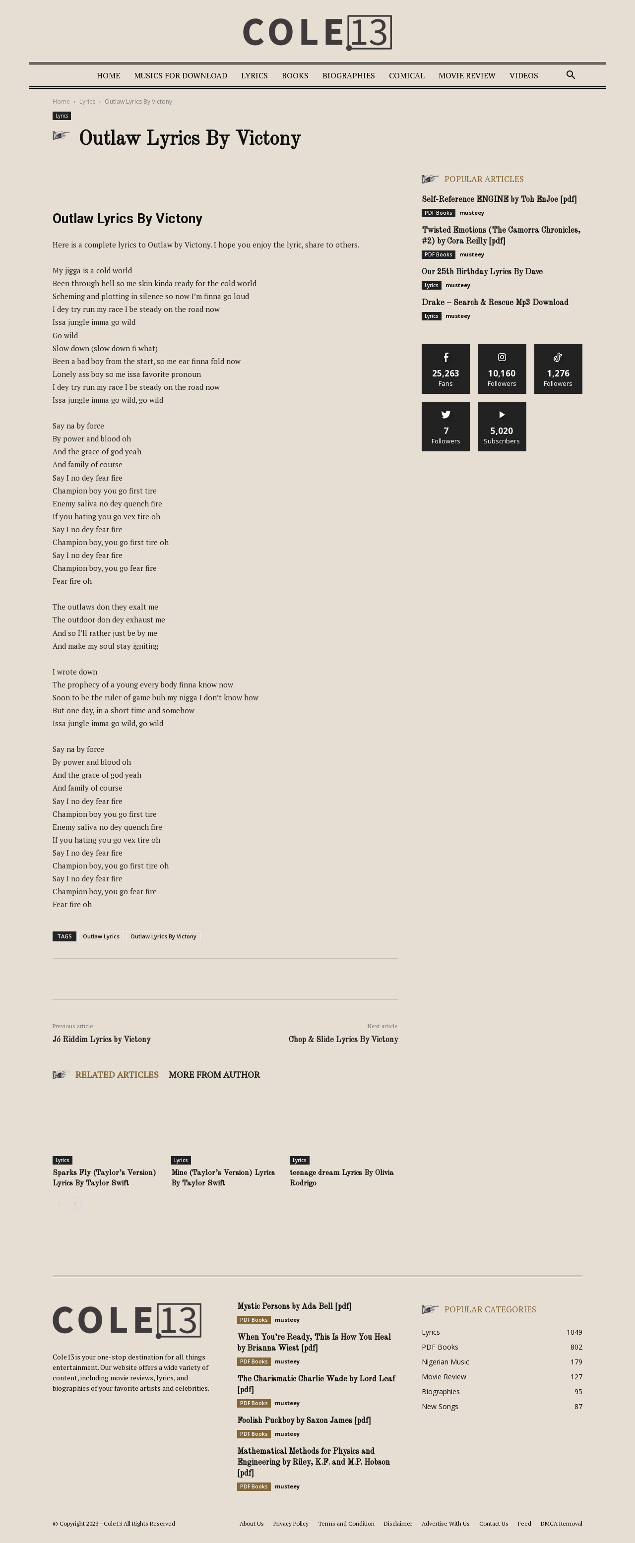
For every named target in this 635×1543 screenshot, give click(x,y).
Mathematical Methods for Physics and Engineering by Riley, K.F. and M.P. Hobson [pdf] (313, 1463)
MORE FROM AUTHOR (214, 1074)
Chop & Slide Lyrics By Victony (343, 1040)
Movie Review (467, 75)
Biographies (348, 75)
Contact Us (493, 1523)
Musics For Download (180, 75)
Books (295, 75)
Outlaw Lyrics (101, 936)
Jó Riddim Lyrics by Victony (101, 1040)
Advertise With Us (446, 1523)
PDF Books (438, 212)
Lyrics (254, 75)
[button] (570, 76)
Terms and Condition (346, 1523)
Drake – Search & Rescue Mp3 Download (495, 303)
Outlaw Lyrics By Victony (163, 936)
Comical (407, 75)
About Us (252, 1523)
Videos (523, 75)
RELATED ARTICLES (117, 1074)
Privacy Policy (291, 1523)
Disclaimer (398, 1523)
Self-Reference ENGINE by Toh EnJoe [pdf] (499, 200)
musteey (471, 212)
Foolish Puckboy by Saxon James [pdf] (304, 1421)
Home (108, 75)
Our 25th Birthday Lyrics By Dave (482, 272)
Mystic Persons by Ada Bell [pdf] (294, 1307)
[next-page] (74, 1203)
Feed (524, 1523)
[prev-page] (59, 1203)
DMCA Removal (561, 1523)
